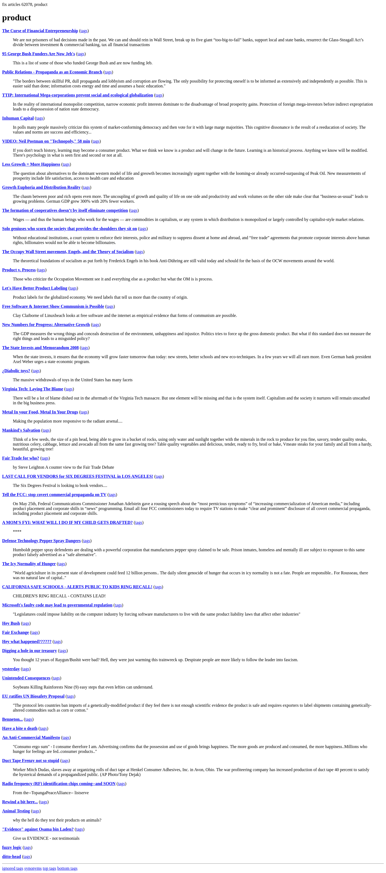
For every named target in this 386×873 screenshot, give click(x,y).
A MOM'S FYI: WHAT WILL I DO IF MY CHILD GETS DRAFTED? (67, 522)
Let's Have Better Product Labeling (34, 288)
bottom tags (67, 868)
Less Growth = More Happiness (31, 164)
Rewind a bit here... (20, 802)
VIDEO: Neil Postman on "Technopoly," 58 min (46, 141)
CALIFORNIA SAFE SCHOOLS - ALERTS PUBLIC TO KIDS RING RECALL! (77, 587)
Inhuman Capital (18, 118)
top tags (49, 868)
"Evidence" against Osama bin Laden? (38, 829)
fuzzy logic (11, 847)
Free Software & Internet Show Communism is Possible (53, 306)
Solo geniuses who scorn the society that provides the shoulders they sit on (69, 228)
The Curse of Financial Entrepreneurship (40, 30)
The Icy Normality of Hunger (29, 563)
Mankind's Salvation (21, 430)
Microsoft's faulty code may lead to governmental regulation (57, 605)
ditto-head (11, 856)
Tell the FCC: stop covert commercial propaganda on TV (54, 494)
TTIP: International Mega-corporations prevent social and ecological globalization (77, 95)
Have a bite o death (20, 728)
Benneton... (12, 719)
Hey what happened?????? (26, 641)
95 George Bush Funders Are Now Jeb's (38, 53)
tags (83, 30)
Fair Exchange (15, 632)
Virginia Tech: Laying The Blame (32, 389)
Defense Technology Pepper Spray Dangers (41, 540)
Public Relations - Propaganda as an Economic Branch (52, 72)
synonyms (33, 868)
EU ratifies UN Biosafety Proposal (33, 696)
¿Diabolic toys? (16, 370)
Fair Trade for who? (20, 458)
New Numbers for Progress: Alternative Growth (46, 324)
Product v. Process (19, 270)
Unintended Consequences (26, 678)
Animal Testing (16, 811)
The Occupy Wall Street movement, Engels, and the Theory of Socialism (68, 251)
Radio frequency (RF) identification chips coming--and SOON (59, 783)
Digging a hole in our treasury (29, 650)
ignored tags (12, 868)
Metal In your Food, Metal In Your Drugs (40, 412)
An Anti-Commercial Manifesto (31, 737)
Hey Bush (11, 623)
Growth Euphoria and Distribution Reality (41, 187)
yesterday (11, 669)
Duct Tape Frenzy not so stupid (30, 760)
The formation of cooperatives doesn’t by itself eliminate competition (65, 210)
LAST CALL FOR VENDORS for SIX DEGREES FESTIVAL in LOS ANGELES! (77, 476)
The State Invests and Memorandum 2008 (40, 347)
